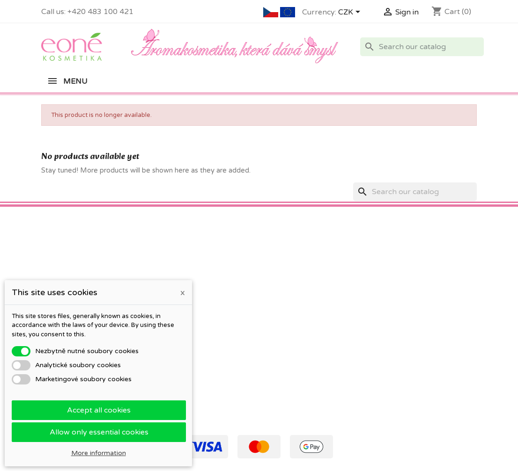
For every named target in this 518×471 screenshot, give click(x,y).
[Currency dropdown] (350, 12)
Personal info (286, 272)
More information (98, 453)
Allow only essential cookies (99, 432)
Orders (277, 284)
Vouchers (280, 321)
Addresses (282, 308)
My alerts (281, 345)
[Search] (422, 46)
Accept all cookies (99, 410)
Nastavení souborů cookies (308, 333)
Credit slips (283, 296)
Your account (295, 255)
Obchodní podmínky (185, 272)
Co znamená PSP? (70, 272)
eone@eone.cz (430, 318)
